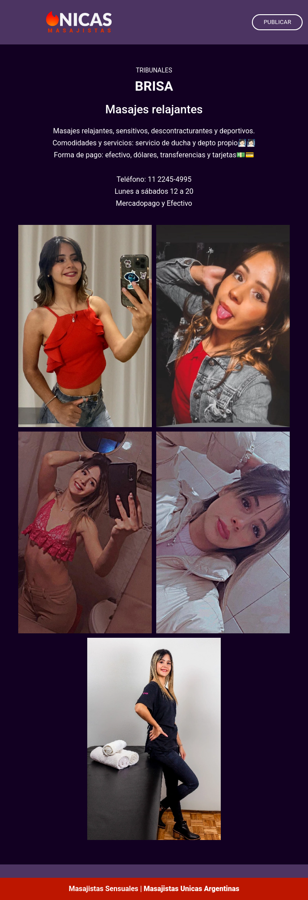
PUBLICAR (277, 22)
